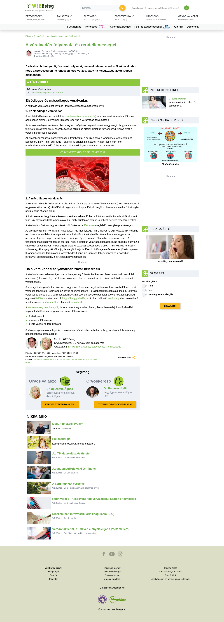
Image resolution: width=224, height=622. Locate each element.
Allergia (178, 26)
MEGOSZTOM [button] (126, 357)
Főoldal (29, 36)
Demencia (193, 26)
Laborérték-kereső (170, 8)
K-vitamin (89, 225)
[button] (35, 18)
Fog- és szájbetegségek (152, 27)
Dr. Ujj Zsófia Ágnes (60, 388)
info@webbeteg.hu (115, 588)
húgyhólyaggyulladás (73, 298)
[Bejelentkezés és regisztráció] (186, 7)
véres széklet (52, 302)
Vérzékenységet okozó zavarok (47, 92)
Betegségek (39, 36)
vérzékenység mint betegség (43, 307)
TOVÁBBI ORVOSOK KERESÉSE (115, 404)
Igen (151, 290)
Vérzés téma (48, 359)
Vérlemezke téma (79, 359)
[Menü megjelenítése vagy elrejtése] (193, 8)
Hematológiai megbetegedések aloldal (62, 36)
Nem (151, 285)
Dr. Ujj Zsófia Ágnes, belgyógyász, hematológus (94, 346)
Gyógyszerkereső (153, 8)
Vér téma (37, 359)
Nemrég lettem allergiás (161, 294)
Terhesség (95, 27)
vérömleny (114, 298)
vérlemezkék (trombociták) (81, 116)
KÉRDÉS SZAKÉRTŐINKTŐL (60, 404)
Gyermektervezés (120, 26)
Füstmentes (74, 26)
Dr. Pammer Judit (115, 388)
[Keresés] (101, 8)
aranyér (75, 302)
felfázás (40, 298)
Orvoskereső (137, 8)
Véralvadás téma (62, 359)
